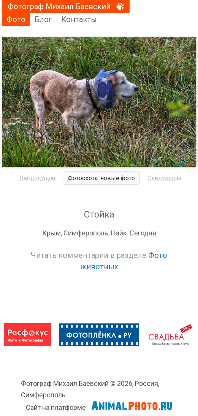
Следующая (164, 178)
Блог (43, 19)
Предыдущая (36, 178)
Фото (15, 19)
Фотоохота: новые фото (101, 178)
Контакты (79, 19)
